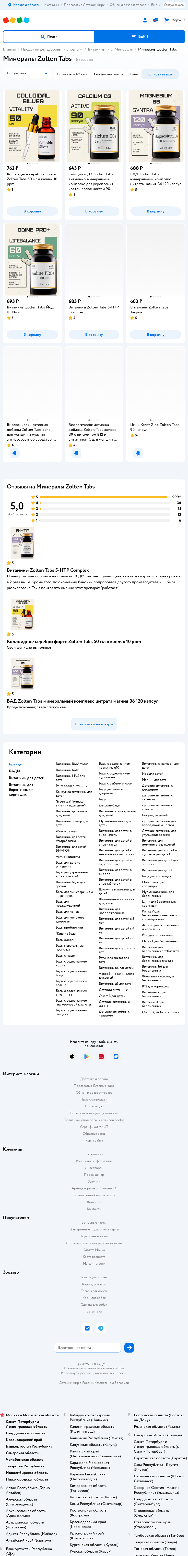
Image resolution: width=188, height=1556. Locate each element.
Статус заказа (174, 5)
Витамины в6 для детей (116, 968)
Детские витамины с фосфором (157, 788)
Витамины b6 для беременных (155, 969)
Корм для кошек (94, 1284)
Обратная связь (94, 1134)
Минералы (124, 49)
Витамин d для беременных (153, 1004)
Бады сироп (65, 940)
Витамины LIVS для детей (70, 778)
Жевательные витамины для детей (117, 901)
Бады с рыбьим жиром (115, 783)
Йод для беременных (158, 935)
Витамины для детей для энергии (160, 862)
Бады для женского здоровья (70, 919)
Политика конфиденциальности (94, 1113)
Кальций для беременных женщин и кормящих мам (159, 915)
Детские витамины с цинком (114, 1004)
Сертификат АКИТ (94, 1127)
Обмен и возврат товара (94, 1092)
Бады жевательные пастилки (69, 948)
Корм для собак (94, 1298)
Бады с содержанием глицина (71, 1012)
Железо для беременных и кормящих (160, 927)
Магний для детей (155, 780)
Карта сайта (94, 1140)
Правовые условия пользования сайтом (94, 1368)
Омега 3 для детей (112, 996)
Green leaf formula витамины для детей (71, 803)
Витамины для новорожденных (111, 911)
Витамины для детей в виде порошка (115, 862)
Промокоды (94, 1106)
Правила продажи (94, 1099)
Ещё (156, 5)
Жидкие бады (66, 934)
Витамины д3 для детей (116, 984)
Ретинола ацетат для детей (114, 960)
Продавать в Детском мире (94, 1086)
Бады (102, 799)
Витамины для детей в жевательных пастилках (116, 852)
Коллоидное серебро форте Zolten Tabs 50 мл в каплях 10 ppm (74, 641)
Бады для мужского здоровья (113, 791)
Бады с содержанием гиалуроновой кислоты (73, 1002)
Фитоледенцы (66, 831)
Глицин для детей (155, 815)
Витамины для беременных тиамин (157, 959)
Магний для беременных (160, 941)
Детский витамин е (113, 990)
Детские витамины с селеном (157, 797)
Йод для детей (152, 774)
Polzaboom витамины (72, 786)
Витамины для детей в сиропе (115, 872)
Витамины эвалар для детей (72, 823)
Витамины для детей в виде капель (115, 833)
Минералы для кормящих (153, 884)
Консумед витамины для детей (74, 794)
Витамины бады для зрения (70, 884)
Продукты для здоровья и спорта (50, 49)
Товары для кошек (94, 1277)
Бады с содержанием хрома (71, 963)
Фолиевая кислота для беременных (158, 978)
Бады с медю (65, 956)
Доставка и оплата (94, 1079)
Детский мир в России (76, 1383)
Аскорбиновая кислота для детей (116, 976)
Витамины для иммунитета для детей (158, 843)
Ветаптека (94, 1311)
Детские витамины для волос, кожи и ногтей (159, 823)
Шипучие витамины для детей (117, 891)
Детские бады (109, 805)
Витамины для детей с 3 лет (116, 921)
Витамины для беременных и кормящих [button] (21, 789)
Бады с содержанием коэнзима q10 (114, 766)
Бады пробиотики (69, 928)
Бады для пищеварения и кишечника (74, 894)
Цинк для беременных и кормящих (160, 904)
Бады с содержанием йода (71, 973)
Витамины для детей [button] (26, 777)
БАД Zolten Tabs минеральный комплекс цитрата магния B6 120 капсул (83, 701)
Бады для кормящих (156, 876)
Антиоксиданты (68, 857)
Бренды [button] (16, 764)
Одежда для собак (94, 1304)
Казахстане (102, 1383)
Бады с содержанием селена (71, 983)
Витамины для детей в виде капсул (115, 843)
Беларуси (122, 1383)
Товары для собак (94, 1291)
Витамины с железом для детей (160, 766)
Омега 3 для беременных (160, 1012)
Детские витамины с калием (157, 807)
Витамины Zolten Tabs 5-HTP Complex (48, 570)
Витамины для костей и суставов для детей (159, 852)
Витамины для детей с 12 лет (117, 950)
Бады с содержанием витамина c (71, 993)
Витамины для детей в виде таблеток (115, 882)
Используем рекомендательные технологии (94, 1373)
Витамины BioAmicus (72, 764)
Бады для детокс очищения (68, 864)
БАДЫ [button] (14, 771)
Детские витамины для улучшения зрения (159, 833)
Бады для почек (67, 912)
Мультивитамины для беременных (158, 894)
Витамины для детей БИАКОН (71, 849)
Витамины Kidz (67, 770)
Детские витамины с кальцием (114, 1013)
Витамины (96, 49)
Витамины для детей (157, 870)
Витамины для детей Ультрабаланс (71, 839)
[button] (48, 36)
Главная (9, 49)
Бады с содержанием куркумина (114, 775)
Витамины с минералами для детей (117, 813)
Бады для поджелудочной (68, 904)
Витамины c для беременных (153, 994)
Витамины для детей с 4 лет (116, 930)
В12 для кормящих (155, 986)
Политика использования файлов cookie (94, 1120)
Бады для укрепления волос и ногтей (72, 874)
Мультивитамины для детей (115, 823)
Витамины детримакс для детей (72, 813)
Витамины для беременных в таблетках (160, 949)
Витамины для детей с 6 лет (116, 940)
